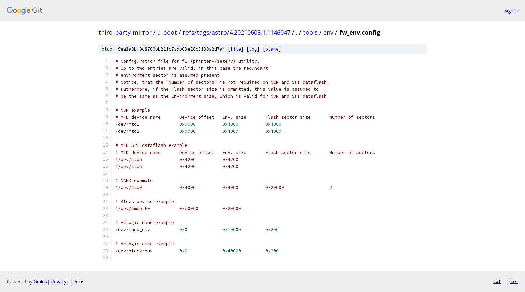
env (328, 32)
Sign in (511, 10)
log (253, 49)
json (513, 281)
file (235, 49)
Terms (77, 281)
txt (497, 281)
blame (272, 49)
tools (310, 32)
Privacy (58, 281)
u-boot (167, 32)
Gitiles (40, 281)
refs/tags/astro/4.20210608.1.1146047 (236, 32)
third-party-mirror (125, 32)
